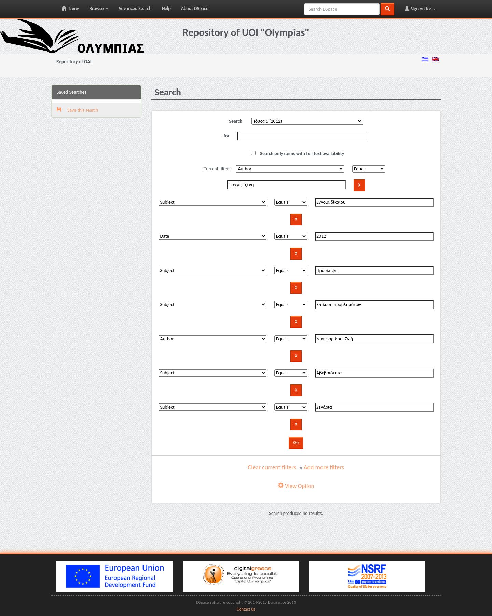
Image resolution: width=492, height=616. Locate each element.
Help (166, 8)
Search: (236, 121)
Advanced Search (135, 8)
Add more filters (324, 467)
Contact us (246, 609)
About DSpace (194, 8)
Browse (98, 8)
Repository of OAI (73, 62)
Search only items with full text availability (297, 153)
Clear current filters (272, 467)
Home (70, 8)
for (227, 136)
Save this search (77, 110)
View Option (296, 486)
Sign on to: (420, 8)
